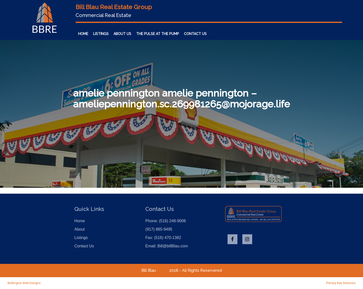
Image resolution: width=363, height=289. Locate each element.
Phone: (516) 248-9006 (165, 221)
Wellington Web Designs (24, 283)
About (79, 229)
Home (79, 221)
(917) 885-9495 (158, 229)
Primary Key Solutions (341, 283)
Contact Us (84, 246)
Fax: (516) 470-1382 (163, 238)
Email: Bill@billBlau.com (166, 246)
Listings (81, 238)
